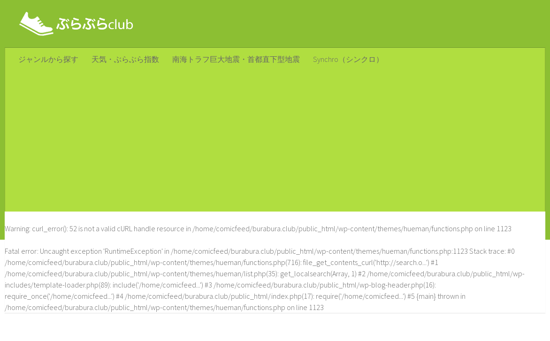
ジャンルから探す (48, 59)
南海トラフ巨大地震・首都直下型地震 (236, 59)
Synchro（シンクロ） (348, 59)
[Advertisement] (275, 141)
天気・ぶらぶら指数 (125, 59)
